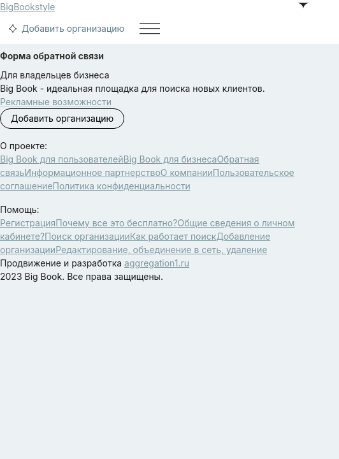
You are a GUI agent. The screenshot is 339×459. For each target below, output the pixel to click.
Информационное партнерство (92, 172)
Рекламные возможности (56, 101)
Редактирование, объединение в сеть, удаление (161, 249)
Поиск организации (87, 236)
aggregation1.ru (156, 263)
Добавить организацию (64, 28)
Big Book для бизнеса (170, 159)
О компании (187, 172)
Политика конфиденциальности (122, 185)
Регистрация (27, 222)
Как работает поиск (173, 236)
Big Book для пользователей (62, 159)
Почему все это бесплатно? (116, 222)
